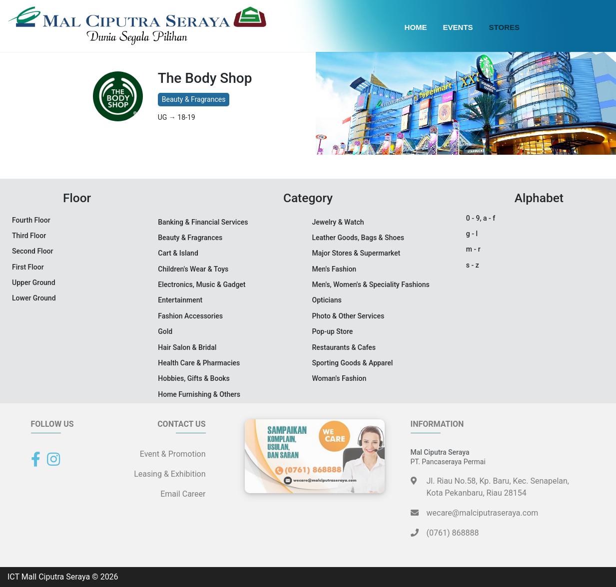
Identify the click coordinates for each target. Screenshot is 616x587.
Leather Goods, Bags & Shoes (358, 238)
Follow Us (52, 424)
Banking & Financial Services (203, 222)
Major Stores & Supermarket (356, 253)
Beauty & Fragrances (194, 99)
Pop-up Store (332, 331)
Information (437, 424)
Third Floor (29, 236)
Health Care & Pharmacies (199, 363)
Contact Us (181, 424)
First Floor (28, 267)
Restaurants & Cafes (344, 347)
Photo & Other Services (348, 316)
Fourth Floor (31, 220)
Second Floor (32, 251)
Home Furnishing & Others (199, 394)
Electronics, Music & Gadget (201, 285)
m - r (473, 249)
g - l (472, 234)
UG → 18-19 (176, 117)
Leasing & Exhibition (169, 474)
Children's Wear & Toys (193, 269)
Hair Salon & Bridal (187, 347)
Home (416, 27)
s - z (472, 265)
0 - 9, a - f (480, 218)
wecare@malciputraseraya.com (475, 513)
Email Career (182, 494)
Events (458, 27)
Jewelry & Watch (338, 222)
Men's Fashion (334, 269)
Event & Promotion (173, 454)
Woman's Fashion (339, 378)
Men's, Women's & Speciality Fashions (371, 285)
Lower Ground (34, 298)
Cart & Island (178, 253)
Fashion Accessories (190, 316)
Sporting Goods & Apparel (352, 363)
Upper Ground (33, 283)
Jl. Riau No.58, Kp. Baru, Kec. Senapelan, (498, 487)
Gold (165, 331)
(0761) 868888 (445, 533)
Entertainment (180, 300)
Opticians (327, 300)
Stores (504, 27)
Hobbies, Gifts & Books (194, 378)
